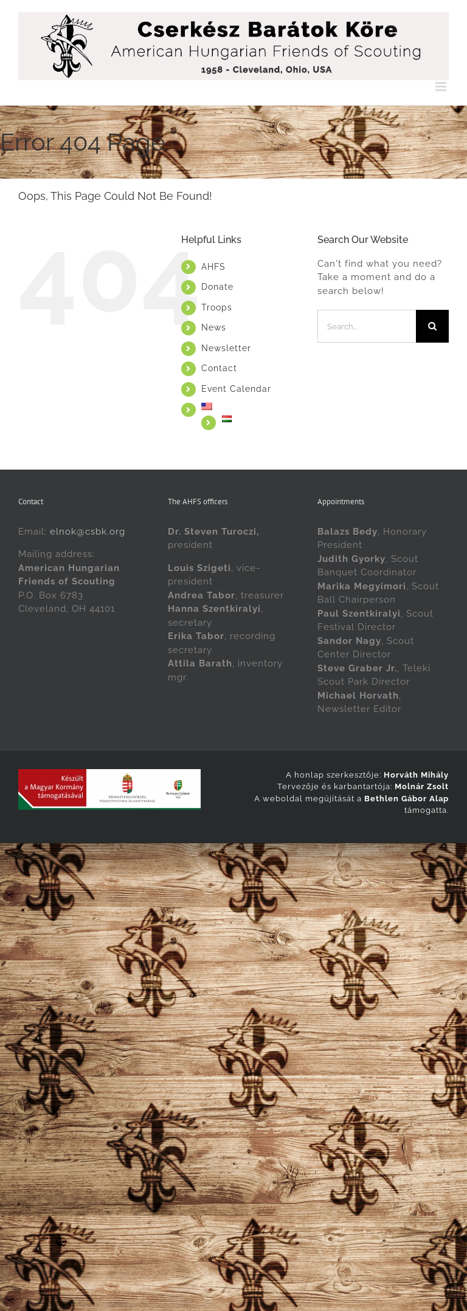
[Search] (432, 326)
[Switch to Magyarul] (260, 419)
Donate (217, 287)
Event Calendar (236, 389)
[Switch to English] (203, 856)
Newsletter (226, 348)
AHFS (213, 267)
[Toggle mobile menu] (442, 86)
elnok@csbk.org (87, 531)
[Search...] (366, 326)
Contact (219, 368)
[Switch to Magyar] (264, 856)
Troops (216, 307)
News (213, 327)
